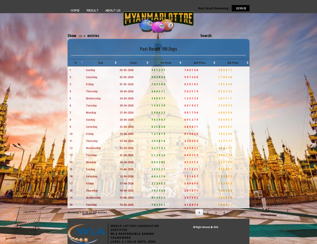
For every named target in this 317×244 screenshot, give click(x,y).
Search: (224, 35)
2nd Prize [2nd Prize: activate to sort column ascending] (199, 63)
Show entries (83, 35)
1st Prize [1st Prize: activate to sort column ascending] (165, 63)
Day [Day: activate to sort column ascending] (100, 63)
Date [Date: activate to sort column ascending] (133, 63)
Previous (186, 212)
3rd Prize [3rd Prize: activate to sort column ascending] (233, 63)
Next (243, 212)
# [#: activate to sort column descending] (76, 63)
